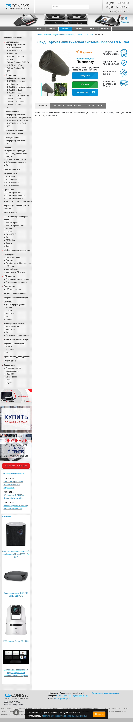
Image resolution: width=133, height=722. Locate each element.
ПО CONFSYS (10, 361)
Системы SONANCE (84, 34)
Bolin (8, 246)
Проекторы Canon (14, 192)
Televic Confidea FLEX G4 (18, 62)
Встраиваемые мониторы (16, 297)
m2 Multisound (12, 182)
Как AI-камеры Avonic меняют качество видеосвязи (13, 485)
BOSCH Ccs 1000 (14, 90)
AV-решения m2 (11, 174)
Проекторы (9, 189)
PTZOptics (10, 240)
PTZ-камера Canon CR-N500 (15, 641)
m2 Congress (11, 179)
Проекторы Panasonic (15, 195)
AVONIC (9, 228)
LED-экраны (9, 254)
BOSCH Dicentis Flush (16, 123)
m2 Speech (10, 176)
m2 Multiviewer (12, 185)
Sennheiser (10, 329)
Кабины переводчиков (16, 162)
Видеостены (9, 286)
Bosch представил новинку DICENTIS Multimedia (16, 507)
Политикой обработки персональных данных (65, 716)
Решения (65, 29)
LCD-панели (9, 276)
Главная (38, 34)
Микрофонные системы (15, 323)
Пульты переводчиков (16, 159)
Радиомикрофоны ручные (17, 335)
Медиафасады (12, 269)
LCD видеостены (13, 289)
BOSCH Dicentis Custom (17, 120)
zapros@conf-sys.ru (118, 11)
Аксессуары (9, 365)
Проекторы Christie (14, 198)
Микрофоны (11, 377)
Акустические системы (14, 344)
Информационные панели (17, 279)
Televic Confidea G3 (15, 68)
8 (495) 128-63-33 (117, 3)
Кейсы (9, 380)
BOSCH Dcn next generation (19, 87)
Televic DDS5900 (14, 104)
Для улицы (11, 260)
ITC (8, 71)
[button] (68, 51)
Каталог (47, 34)
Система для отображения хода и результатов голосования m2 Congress (16, 673)
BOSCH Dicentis (14, 48)
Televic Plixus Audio (16, 101)
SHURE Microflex (14, 65)
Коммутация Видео (15, 130)
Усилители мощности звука (16, 339)
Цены (39, 29)
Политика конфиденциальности (105, 693)
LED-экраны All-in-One (15, 272)
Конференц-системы (13, 37)
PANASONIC (11, 234)
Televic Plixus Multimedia (18, 96)
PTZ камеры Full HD (15, 225)
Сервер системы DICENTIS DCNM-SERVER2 (16, 594)
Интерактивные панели (16, 282)
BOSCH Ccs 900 (14, 93)
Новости (52, 29)
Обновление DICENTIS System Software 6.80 (14, 496)
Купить (85, 84)
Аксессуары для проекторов (19, 201)
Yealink (9, 319)
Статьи (91, 29)
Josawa (9, 243)
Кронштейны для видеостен (17, 357)
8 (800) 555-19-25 (117, 7)
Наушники (10, 374)
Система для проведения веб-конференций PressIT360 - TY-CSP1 (16, 554)
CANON (9, 231)
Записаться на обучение (16, 466)
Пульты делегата (12, 169)
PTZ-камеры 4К (13, 222)
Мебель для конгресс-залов (17, 250)
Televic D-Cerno (14, 98)
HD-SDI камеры (11, 212)
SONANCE (10, 349)
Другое (9, 383)
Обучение (78, 29)
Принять (99, 714)
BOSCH (9, 346)
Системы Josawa (15, 133)
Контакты (105, 29)
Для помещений (13, 257)
